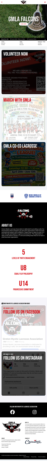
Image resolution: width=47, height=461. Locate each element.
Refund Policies (26, 458)
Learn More (23, 24)
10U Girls (21, 43)
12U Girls (3, 44)
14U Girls (39, 43)
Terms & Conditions (42, 458)
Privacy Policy (33, 458)
